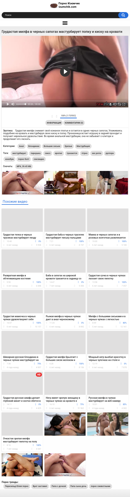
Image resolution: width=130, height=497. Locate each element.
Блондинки (33, 146)
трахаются (72, 153)
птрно (85, 153)
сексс (47, 153)
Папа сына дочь (78, 486)
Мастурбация (83, 146)
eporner (58, 153)
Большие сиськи (52, 146)
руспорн (110, 153)
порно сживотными (100, 486)
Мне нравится (52, 116)
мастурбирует (19, 153)
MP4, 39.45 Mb (24, 166)
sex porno (96, 153)
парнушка (35, 153)
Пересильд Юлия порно (17, 486)
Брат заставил (40, 486)
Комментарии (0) (74, 123)
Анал (21, 146)
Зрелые (68, 146)
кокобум (9, 159)
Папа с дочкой (59, 486)
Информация (54, 123)
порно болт (23, 159)
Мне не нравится (56, 116)
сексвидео (39, 159)
